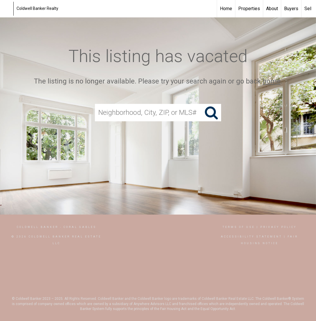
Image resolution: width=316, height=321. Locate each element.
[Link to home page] (7, 8)
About (272, 8)
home (272, 81)
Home (226, 8)
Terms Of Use (239, 227)
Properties (249, 8)
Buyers (291, 8)
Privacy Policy (278, 227)
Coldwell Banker (37, 227)
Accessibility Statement (251, 236)
